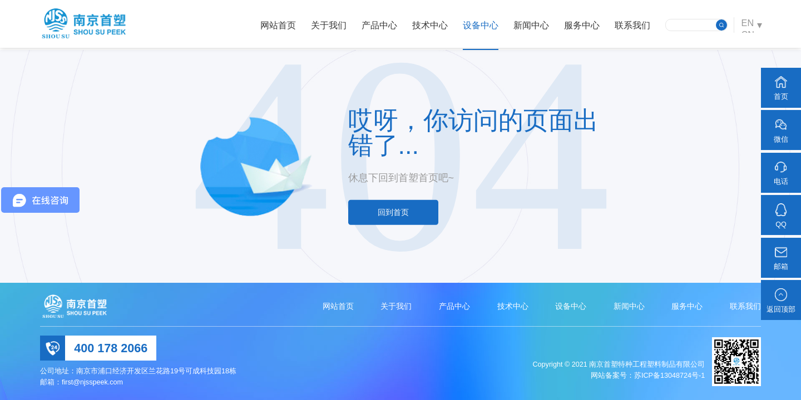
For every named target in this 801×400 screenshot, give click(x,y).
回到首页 (393, 212)
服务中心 (579, 25)
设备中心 (478, 25)
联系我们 (630, 25)
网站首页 (276, 25)
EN (746, 24)
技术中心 (428, 25)
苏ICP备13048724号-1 (669, 375)
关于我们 (326, 25)
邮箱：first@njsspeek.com (81, 382)
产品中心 (377, 25)
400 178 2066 (110, 348)
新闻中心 (529, 25)
